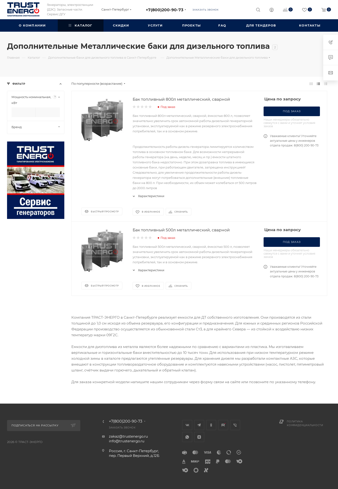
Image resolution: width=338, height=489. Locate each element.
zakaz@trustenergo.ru (128, 436)
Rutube (223, 425)
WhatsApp (187, 437)
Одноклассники (211, 425)
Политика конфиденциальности (305, 423)
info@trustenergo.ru (126, 441)
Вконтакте (187, 425)
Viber (235, 425)
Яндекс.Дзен (199, 437)
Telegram (199, 425)
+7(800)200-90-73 (164, 9)
